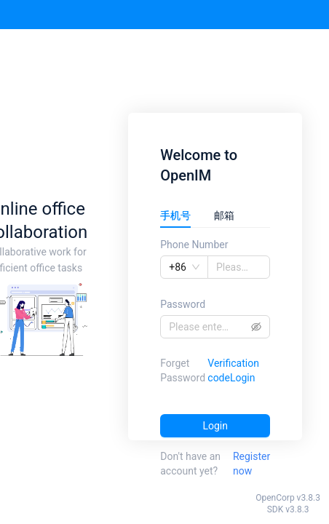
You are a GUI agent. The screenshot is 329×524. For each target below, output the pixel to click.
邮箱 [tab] (224, 215)
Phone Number (194, 244)
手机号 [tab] (175, 215)
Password (182, 304)
